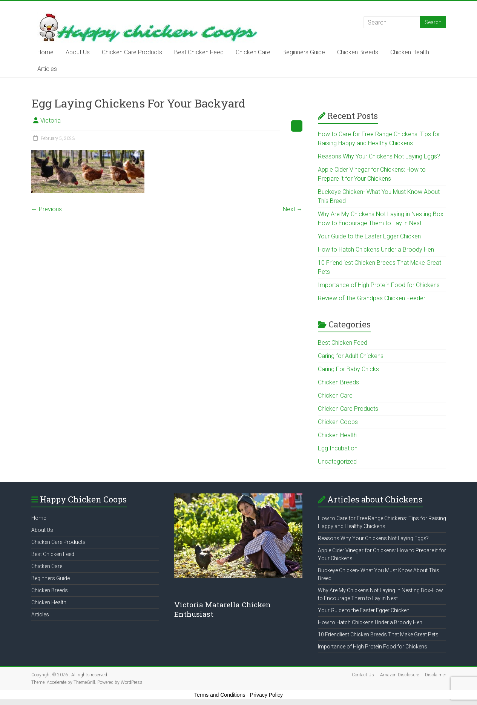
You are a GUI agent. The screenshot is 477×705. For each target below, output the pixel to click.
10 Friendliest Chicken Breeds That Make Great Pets (378, 634)
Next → (293, 209)
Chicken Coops (338, 421)
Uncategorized (337, 461)
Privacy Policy (266, 695)
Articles (47, 68)
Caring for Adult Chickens (350, 355)
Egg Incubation (337, 448)
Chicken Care (253, 52)
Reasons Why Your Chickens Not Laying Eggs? (379, 156)
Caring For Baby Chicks (348, 369)
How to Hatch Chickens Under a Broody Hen (376, 249)
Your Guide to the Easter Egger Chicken (369, 236)
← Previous (46, 209)
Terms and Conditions (219, 695)
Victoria (50, 120)
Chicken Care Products (132, 52)
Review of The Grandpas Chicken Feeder (371, 298)
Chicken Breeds (357, 52)
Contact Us (363, 674)
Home (45, 52)
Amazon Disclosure (399, 674)
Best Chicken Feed (199, 52)
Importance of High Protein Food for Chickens (379, 285)
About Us (78, 52)
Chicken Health (409, 52)
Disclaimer (435, 674)
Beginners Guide (303, 52)
